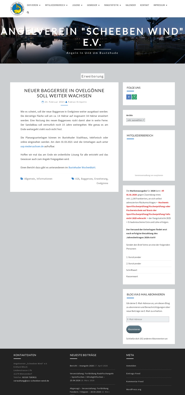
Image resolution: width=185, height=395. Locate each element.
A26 (77, 178)
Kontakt (144, 5)
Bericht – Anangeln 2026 (82, 365)
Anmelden (131, 365)
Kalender (131, 5)
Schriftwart (131, 270)
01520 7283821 (29, 377)
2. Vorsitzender (133, 263)
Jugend (76, 5)
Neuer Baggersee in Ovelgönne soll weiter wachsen (64, 93)
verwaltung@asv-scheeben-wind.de (31, 380)
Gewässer (92, 5)
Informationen (44, 178)
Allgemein (29, 178)
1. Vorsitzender (133, 257)
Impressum (159, 5)
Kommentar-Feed (135, 381)
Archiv (129, 115)
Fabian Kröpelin (77, 102)
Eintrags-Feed (133, 373)
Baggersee (87, 178)
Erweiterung (101, 178)
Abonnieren (134, 329)
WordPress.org (133, 389)
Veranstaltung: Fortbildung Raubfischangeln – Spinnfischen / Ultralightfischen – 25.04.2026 (92, 377)
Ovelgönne (102, 183)
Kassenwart (132, 276)
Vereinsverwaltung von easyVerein (149, 175)
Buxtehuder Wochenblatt (82, 167)
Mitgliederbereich (55, 5)
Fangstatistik (111, 5)
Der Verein (32, 5)
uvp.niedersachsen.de (32, 146)
